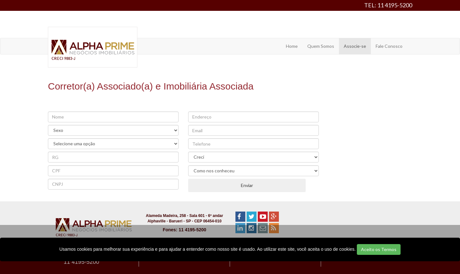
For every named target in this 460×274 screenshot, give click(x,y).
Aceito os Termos (378, 249)
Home (292, 46)
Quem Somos (320, 46)
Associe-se (355, 46)
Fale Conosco (389, 46)
